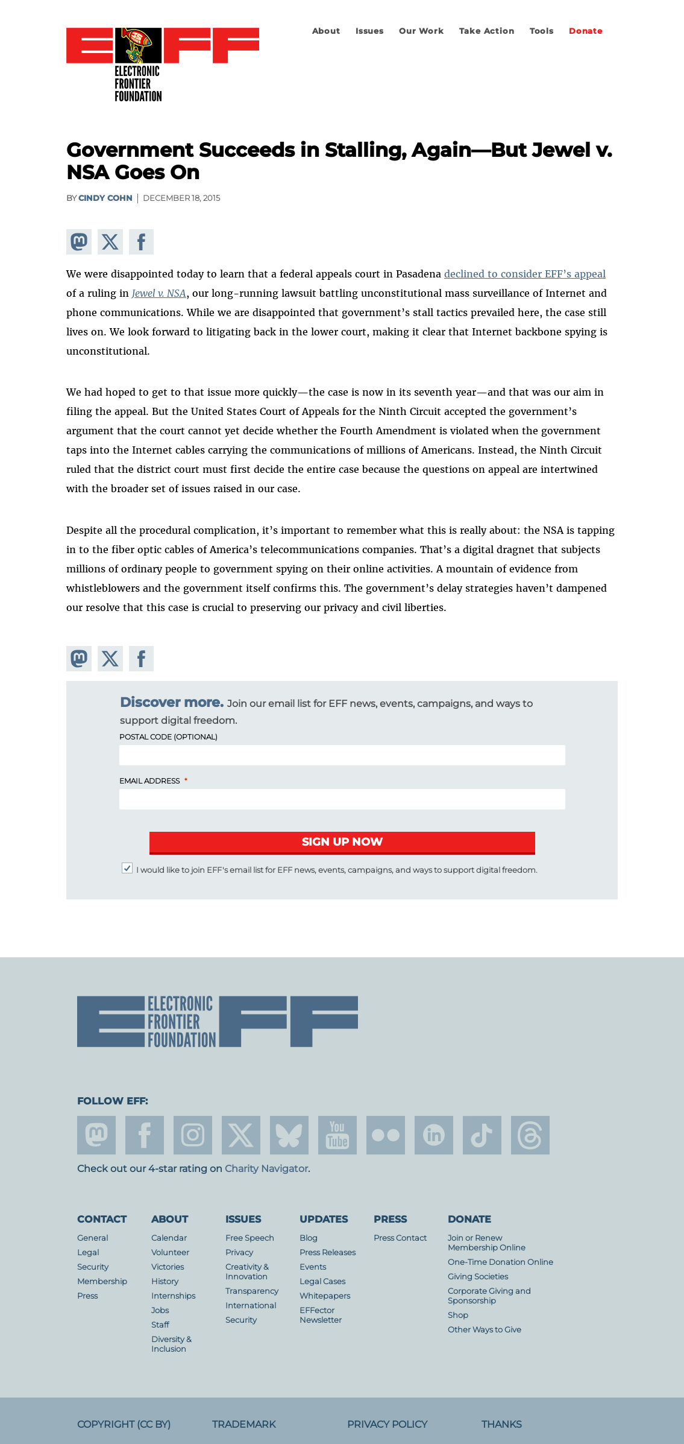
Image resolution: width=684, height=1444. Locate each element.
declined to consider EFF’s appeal (525, 274)
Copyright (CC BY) (124, 1424)
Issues (370, 31)
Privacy (239, 1252)
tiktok (482, 1135)
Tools (542, 31)
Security (92, 1266)
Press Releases (328, 1252)
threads (530, 1135)
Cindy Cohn (105, 198)
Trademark (243, 1424)
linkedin (434, 1135)
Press (87, 1295)
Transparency (251, 1291)
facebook (144, 1135)
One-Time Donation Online (500, 1262)
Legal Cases (322, 1281)
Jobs (160, 1310)
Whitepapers (325, 1295)
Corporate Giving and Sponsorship (489, 1296)
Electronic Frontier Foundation (162, 65)
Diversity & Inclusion (171, 1344)
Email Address (149, 780)
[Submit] (342, 843)
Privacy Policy (387, 1424)
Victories (167, 1266)
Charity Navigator (266, 1168)
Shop (458, 1315)
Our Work (421, 31)
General (92, 1238)
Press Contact (400, 1238)
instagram (193, 1135)
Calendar (169, 1238)
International (250, 1305)
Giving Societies (478, 1276)
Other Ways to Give (484, 1329)
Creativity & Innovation (247, 1271)
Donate (586, 31)
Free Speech (249, 1238)
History (164, 1281)
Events (313, 1266)
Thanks (502, 1424)
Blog (309, 1238)
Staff (160, 1324)
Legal (88, 1252)
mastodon (96, 1135)
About (326, 31)
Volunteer (170, 1252)
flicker (385, 1135)
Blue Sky (289, 1135)
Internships (173, 1295)
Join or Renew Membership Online (487, 1242)
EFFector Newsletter (321, 1315)
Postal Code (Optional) (168, 736)
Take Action (487, 31)
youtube (337, 1135)
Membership (102, 1281)
